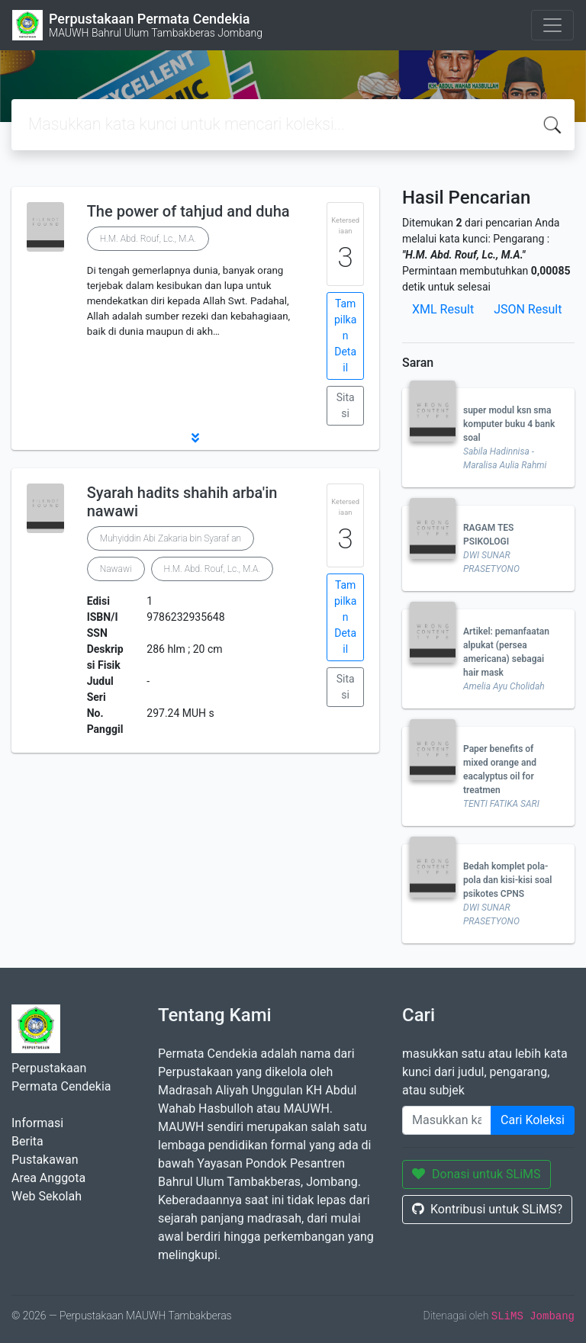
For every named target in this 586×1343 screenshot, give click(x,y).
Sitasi (345, 405)
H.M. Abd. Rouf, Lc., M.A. (148, 238)
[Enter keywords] (446, 1120)
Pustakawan (44, 1159)
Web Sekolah (46, 1196)
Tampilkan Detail (345, 335)
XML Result (443, 309)
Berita (27, 1141)
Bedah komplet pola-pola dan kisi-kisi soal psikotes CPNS (507, 880)
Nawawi (116, 569)
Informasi (37, 1123)
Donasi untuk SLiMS (476, 1174)
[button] (195, 438)
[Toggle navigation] (552, 25)
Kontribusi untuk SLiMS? (487, 1209)
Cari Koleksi (533, 1120)
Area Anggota (48, 1178)
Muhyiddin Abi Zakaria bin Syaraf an (170, 538)
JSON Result (528, 309)
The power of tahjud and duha (188, 211)
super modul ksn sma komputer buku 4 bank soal (509, 424)
